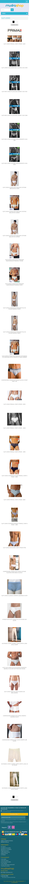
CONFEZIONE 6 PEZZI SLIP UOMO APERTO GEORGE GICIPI (14, 716)
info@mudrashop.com (7, 872)
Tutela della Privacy (5, 852)
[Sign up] (26, 817)
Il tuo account (5, 857)
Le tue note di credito (6, 861)
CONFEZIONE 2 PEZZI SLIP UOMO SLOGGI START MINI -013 (14, 380)
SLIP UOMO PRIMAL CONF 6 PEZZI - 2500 (14, 428)
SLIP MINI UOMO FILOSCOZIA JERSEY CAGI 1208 (14, 115)
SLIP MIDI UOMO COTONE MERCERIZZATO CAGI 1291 (14, 140)
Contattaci (3, 854)
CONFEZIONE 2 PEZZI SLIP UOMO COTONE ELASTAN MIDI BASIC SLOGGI (14, 572)
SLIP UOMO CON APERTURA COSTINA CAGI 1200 (14, 67)
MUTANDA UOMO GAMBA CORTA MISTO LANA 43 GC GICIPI (14, 764)
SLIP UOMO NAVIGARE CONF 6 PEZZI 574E (14, 547)
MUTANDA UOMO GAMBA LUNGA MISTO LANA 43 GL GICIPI (14, 644)
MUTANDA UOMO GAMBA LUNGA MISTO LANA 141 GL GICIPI (14, 788)
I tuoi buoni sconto (5, 866)
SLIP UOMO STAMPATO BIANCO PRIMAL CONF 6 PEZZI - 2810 (14, 524)
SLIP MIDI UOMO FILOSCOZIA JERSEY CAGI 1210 (14, 91)
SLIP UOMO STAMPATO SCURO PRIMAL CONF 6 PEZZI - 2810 (14, 476)
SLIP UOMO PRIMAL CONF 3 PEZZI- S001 (14, 44)
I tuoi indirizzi (4, 863)
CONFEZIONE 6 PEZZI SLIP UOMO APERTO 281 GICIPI (14, 740)
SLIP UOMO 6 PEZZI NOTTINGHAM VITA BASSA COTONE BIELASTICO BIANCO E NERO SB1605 (14, 356)
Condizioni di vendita (6, 848)
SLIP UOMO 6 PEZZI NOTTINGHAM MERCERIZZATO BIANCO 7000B (14, 260)
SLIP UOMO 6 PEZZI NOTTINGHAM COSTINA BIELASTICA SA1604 (14, 212)
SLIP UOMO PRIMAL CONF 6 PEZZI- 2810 (14, 499)
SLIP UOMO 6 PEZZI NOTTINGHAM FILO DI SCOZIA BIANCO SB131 (14, 332)
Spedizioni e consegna (6, 849)
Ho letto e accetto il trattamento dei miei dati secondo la (14, 811)
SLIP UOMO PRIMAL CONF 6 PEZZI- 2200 (14, 404)
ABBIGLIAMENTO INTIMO (7, 840)
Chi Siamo (3, 846)
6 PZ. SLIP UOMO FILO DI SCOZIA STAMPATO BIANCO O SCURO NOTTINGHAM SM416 (14, 668)
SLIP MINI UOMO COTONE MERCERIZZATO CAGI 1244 (14, 164)
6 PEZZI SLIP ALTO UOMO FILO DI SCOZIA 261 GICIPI (14, 620)
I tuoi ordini (3, 859)
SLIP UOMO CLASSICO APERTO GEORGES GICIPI (14, 595)
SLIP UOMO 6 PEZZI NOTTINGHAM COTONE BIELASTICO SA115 (14, 188)
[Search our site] (6, 9)
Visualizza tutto (14, 24)
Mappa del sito (4, 853)
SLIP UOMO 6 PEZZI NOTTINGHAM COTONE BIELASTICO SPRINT (14, 236)
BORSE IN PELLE (5, 842)
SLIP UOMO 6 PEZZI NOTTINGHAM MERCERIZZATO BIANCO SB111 (14, 284)
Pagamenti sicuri (5, 850)
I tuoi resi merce (4, 860)
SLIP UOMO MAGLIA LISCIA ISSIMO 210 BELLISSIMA (14, 692)
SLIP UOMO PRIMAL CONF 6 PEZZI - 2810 (14, 452)
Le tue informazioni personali (7, 864)
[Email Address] (13, 817)
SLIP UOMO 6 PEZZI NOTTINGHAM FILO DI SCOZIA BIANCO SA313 (14, 308)
